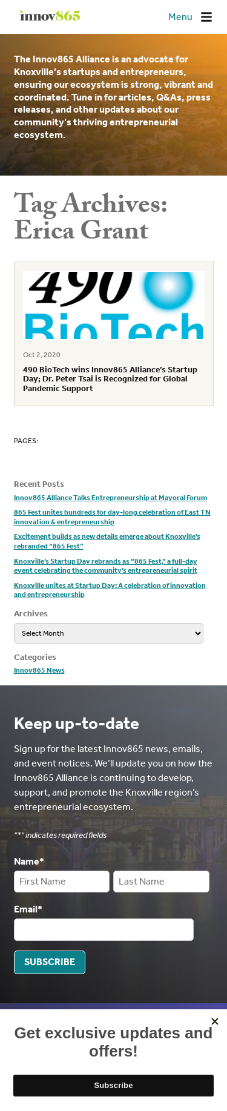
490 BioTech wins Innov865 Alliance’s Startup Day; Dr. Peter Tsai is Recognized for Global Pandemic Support (110, 379)
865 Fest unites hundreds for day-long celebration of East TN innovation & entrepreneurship (112, 517)
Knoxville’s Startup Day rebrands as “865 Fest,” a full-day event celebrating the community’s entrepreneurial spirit (105, 566)
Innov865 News (39, 670)
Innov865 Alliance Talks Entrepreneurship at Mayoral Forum (110, 497)
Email (28, 909)
